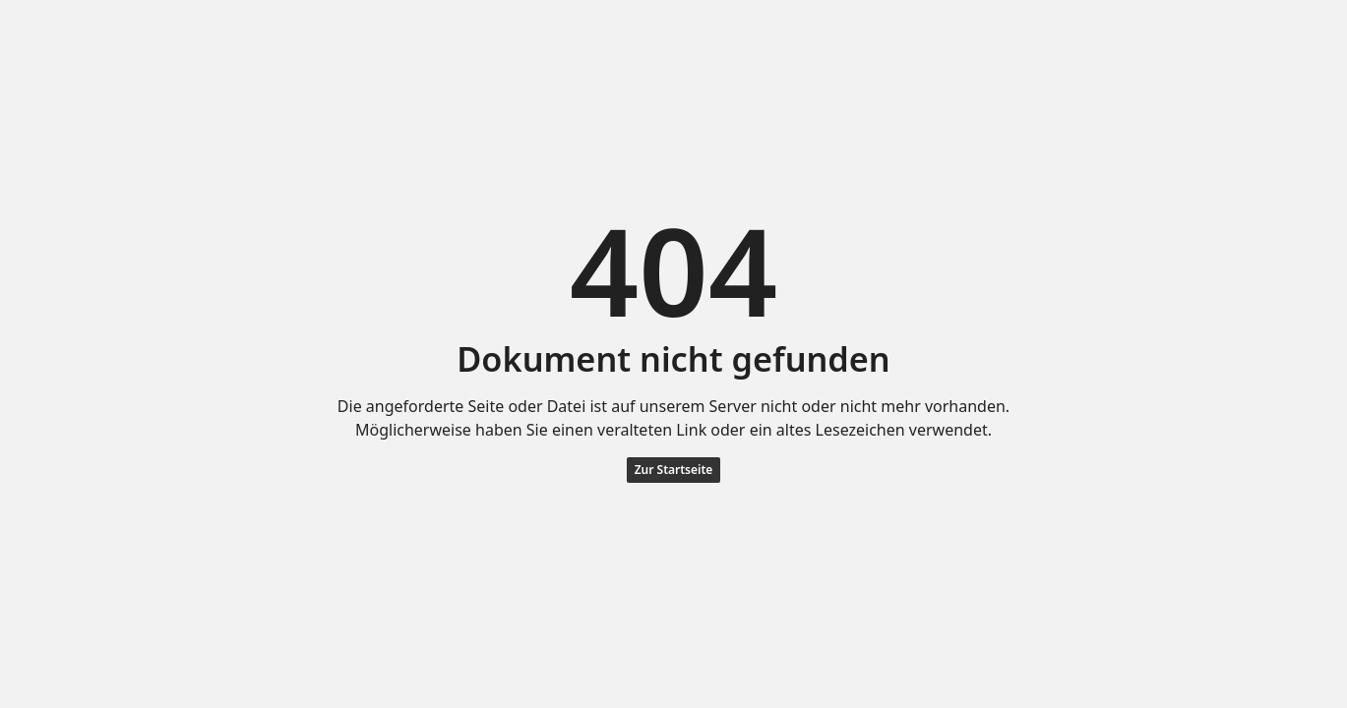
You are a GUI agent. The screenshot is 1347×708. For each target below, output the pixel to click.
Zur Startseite (674, 469)
